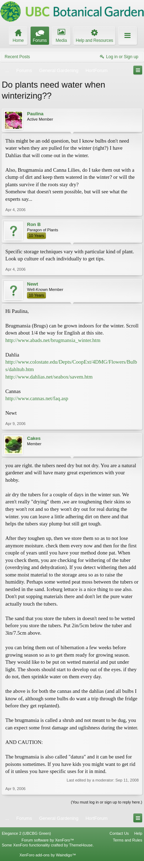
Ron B (34, 224)
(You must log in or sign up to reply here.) (106, 802)
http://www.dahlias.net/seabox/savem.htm (48, 377)
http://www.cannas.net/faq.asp (36, 398)
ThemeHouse (80, 845)
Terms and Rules (127, 840)
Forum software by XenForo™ (48, 840)
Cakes (34, 438)
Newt (32, 284)
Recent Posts (17, 56)
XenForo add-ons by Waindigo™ (48, 855)
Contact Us (119, 833)
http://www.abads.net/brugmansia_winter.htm (52, 340)
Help (138, 833)
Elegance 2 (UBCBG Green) (26, 833)
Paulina (35, 113)
